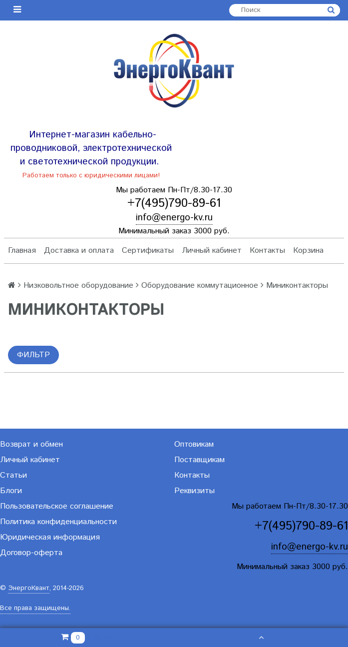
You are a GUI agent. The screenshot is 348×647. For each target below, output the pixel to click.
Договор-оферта (31, 553)
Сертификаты (148, 250)
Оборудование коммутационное (199, 285)
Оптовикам (194, 444)
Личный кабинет (212, 250)
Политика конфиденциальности (58, 522)
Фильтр (33, 355)
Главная (22, 250)
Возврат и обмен (31, 444)
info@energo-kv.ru (174, 217)
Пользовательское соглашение (56, 506)
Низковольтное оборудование (78, 285)
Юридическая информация (50, 537)
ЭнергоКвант (28, 588)
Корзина (308, 250)
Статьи (13, 475)
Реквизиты (194, 491)
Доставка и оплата (79, 250)
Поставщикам (199, 460)
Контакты (267, 250)
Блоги (11, 491)
